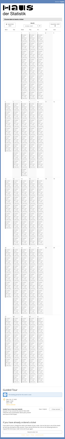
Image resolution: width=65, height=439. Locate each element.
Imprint (27, 435)
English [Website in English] (62, 1)
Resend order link (33, 432)
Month (32, 23)
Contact (23, 435)
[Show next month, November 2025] (55, 25)
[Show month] (39, 25)
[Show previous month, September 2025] (10, 25)
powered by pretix (40, 435)
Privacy (32, 435)
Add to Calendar (10, 404)
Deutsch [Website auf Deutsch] (57, 1)
